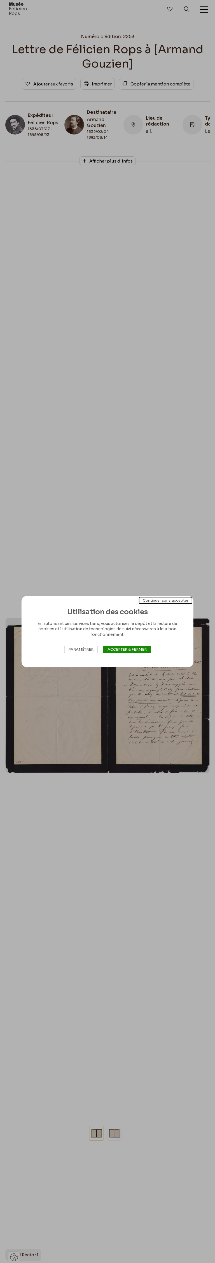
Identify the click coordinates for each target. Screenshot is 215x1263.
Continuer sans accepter (165, 600)
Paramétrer (81, 649)
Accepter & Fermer (127, 649)
